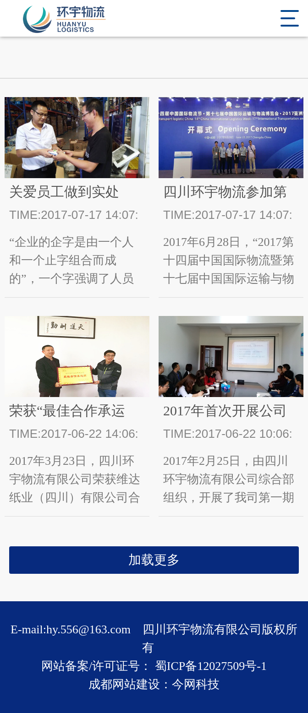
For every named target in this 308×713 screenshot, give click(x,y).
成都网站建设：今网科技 (154, 684)
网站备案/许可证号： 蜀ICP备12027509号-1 (154, 666)
